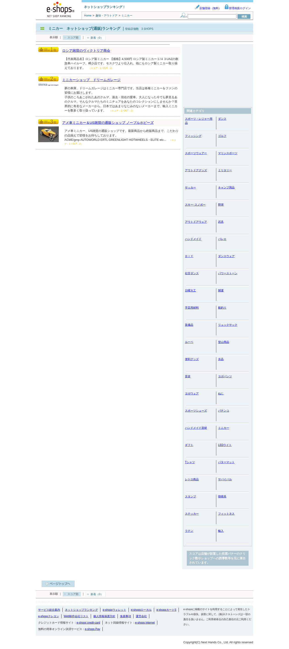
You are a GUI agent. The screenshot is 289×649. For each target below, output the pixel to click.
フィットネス (226, 513)
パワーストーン (227, 273)
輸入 (221, 530)
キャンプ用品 (226, 187)
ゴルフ (222, 136)
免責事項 (125, 616)
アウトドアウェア (196, 221)
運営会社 (141, 616)
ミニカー (223, 427)
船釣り (222, 307)
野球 (221, 204)
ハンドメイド (193, 239)
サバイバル (225, 479)
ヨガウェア (192, 393)
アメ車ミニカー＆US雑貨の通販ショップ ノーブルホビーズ (108, 123)
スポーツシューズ (196, 410)
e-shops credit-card (88, 622)
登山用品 (223, 342)
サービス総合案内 (49, 609)
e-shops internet (145, 622)
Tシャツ (190, 462)
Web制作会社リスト (76, 616)
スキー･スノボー (195, 204)
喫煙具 (222, 496)
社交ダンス (192, 273)
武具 (221, 221)
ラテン (189, 530)
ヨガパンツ (225, 376)
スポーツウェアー (196, 153)
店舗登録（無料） (208, 8)
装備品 (189, 324)
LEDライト (225, 445)
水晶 (221, 359)
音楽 (187, 376)
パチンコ (223, 410)
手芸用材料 (192, 307)
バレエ (222, 239)
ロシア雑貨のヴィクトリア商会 (86, 50)
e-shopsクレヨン (48, 616)
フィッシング (193, 136)
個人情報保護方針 (104, 616)
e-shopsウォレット (114, 609)
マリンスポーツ (227, 153)
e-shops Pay (92, 629)
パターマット (226, 462)
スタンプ (190, 496)
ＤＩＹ (189, 256)
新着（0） (97, 37)
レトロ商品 (192, 479)
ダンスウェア (226, 256)
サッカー (190, 187)
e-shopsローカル (141, 609)
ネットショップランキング (81, 609)
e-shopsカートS (166, 609)
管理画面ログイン (237, 8)
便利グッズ (192, 359)
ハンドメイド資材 (196, 427)
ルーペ (189, 342)
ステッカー (192, 513)
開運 (221, 290)
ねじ (221, 393)
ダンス (222, 118)
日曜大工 (190, 290)
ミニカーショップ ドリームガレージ (91, 80)
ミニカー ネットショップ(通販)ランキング (84, 28)
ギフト (189, 445)
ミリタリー (225, 170)
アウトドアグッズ (196, 170)
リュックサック (227, 324)
